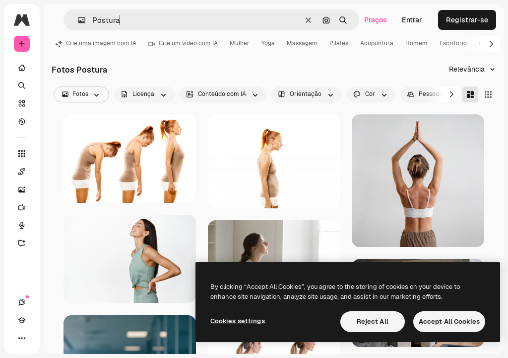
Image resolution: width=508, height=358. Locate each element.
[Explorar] (22, 121)
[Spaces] (27, 171)
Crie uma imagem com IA (96, 43)
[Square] (488, 94)
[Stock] (22, 103)
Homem (416, 43)
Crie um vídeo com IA (183, 43)
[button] (77, 20)
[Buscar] (22, 85)
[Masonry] (470, 94)
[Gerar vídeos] (27, 207)
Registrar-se (467, 19)
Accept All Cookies (449, 321)
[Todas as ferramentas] (22, 154)
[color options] (371, 94)
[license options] (144, 94)
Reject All (372, 321)
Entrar (412, 19)
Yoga (268, 43)
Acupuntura (376, 43)
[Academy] (22, 320)
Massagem (302, 43)
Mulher (240, 43)
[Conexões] (22, 302)
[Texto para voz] (27, 225)
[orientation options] (306, 94)
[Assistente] (27, 243)
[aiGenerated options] (223, 94)
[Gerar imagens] (27, 189)
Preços (375, 19)
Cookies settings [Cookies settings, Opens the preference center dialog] (237, 321)
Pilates (338, 43)
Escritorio (453, 43)
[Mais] (22, 338)
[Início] (22, 68)
